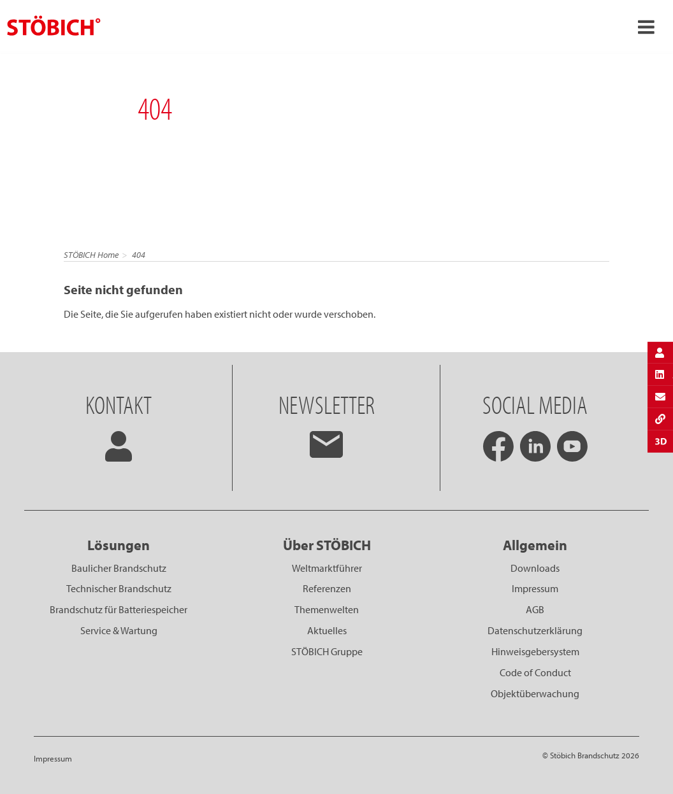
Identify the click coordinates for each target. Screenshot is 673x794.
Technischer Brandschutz (118, 588)
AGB (535, 609)
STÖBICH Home (91, 254)
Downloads (535, 568)
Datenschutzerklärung (535, 630)
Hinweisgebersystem (535, 651)
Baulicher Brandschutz (118, 568)
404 (138, 254)
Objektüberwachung (535, 693)
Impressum (535, 588)
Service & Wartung (118, 630)
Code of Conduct (535, 672)
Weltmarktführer (327, 568)
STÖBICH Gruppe (327, 651)
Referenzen (327, 588)
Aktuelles (327, 630)
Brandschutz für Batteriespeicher (118, 609)
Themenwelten (326, 609)
